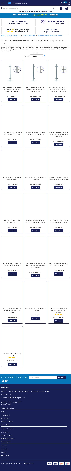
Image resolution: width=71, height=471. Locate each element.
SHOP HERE (54, 15)
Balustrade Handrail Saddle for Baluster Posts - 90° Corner (35, 133)
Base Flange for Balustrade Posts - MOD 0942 (35, 178)
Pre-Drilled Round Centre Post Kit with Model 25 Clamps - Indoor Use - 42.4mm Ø (12, 89)
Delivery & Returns (7, 421)
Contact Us (4, 449)
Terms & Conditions (7, 429)
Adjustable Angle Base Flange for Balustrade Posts (12, 178)
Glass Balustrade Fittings (13, 35)
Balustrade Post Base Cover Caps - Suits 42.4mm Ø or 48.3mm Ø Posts (12, 310)
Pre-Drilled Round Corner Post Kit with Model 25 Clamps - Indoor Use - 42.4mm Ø (58, 89)
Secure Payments (6, 435)
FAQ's (3, 412)
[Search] (53, 8)
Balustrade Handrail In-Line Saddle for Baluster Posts (12, 221)
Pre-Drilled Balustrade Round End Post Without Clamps (12, 264)
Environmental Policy (7, 438)
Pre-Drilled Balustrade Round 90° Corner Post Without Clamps (35, 221)
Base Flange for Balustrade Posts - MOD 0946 (35, 309)
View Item (12, 99)
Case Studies (5, 455)
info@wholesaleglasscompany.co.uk (14, 398)
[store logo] (19, 3)
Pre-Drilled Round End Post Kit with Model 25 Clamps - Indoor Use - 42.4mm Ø (35, 89)
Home (3, 35)
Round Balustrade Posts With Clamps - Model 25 (50, 35)
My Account (5, 418)
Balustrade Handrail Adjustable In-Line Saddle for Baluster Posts (59, 178)
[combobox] (28, 8)
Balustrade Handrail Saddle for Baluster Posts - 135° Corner (12, 133)
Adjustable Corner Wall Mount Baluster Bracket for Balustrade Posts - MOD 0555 (35, 265)
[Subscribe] (61, 377)
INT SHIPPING (52, 29)
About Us (4, 446)
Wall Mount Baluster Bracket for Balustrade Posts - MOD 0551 (59, 264)
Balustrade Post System (29, 35)
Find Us (3, 452)
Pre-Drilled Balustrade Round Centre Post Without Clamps (59, 221)
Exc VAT (69, 3)
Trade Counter (5, 415)
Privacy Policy (5, 432)
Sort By (27, 56)
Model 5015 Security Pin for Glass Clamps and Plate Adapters (58, 310)
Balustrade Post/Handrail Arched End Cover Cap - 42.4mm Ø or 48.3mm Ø (59, 134)
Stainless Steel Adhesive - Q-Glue (12, 354)
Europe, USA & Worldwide (52, 32)
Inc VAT (61, 3)
